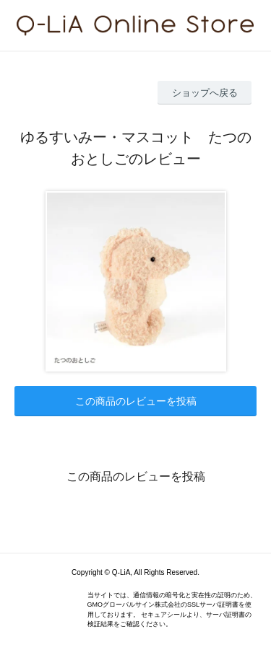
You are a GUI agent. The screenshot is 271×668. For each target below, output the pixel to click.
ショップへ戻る (205, 92)
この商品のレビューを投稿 (136, 401)
